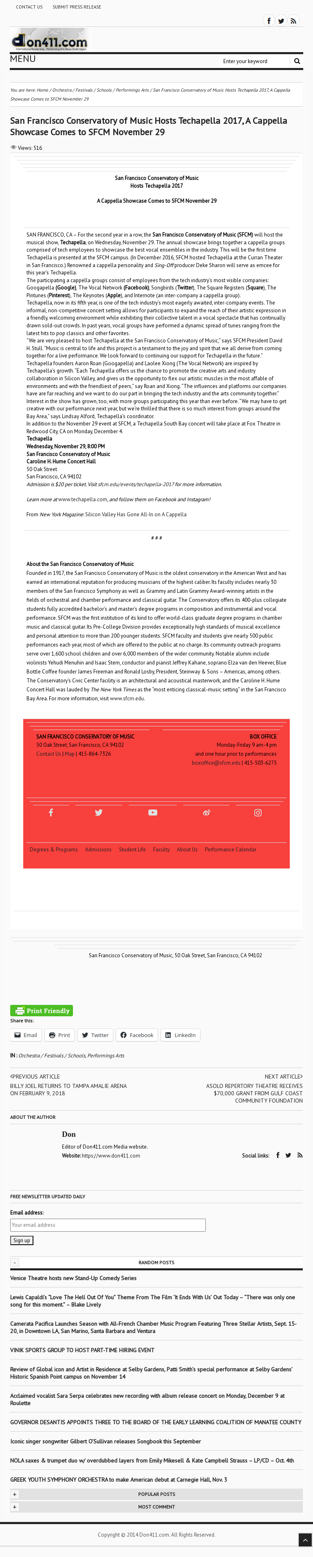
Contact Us (29, 7)
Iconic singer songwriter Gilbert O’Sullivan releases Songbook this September (105, 1441)
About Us (190, 849)
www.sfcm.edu (127, 698)
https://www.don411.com (111, 1155)
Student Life (135, 849)
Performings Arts (105, 1055)
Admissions (101, 849)
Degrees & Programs (57, 849)
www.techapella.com (82, 499)
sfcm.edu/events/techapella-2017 (136, 484)
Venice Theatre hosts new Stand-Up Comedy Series (73, 1278)
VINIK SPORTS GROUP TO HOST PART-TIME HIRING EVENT (82, 1350)
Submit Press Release (77, 7)
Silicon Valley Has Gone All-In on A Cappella (136, 514)
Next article (284, 1076)
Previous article (35, 1076)
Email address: (26, 1212)
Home (42, 90)
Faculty (164, 849)
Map (70, 753)
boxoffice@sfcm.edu (216, 762)
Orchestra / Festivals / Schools (51, 1055)
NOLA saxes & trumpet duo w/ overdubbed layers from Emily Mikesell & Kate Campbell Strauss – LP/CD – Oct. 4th (152, 1460)
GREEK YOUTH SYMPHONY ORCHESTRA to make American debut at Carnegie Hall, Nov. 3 (118, 1479)
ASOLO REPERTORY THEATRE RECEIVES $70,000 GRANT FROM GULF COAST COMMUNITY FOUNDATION (254, 1093)
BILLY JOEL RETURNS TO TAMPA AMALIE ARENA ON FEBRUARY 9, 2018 (68, 1089)
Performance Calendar (230, 849)
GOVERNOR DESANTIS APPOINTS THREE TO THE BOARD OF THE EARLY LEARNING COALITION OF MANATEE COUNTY (155, 1422)
